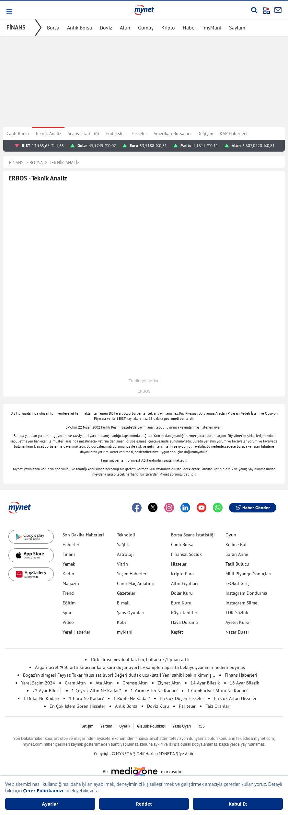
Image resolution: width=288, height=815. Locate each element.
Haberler (71, 544)
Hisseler (139, 133)
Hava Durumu (184, 622)
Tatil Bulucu (237, 564)
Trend (68, 593)
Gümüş (146, 27)
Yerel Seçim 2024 (38, 683)
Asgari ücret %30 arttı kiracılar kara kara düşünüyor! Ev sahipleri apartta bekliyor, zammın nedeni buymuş (140, 667)
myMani (212, 27)
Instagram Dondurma (246, 593)
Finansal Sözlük (186, 554)
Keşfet (177, 632)
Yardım (106, 726)
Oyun (230, 535)
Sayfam (237, 27)
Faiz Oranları (218, 706)
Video (68, 622)
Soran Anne (236, 554)
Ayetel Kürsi (237, 622)
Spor (67, 612)
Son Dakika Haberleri (83, 535)
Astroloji (125, 554)
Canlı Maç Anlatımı (135, 583)
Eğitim (69, 603)
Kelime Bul (236, 544)
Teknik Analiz (48, 133)
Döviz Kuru (158, 706)
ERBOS (143, 391)
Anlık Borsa (79, 27)
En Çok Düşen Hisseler (182, 698)
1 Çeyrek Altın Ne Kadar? (96, 691)
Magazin (71, 583)
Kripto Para (182, 574)
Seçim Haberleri (132, 574)
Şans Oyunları (130, 612)
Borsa (53, 27)
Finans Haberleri (241, 675)
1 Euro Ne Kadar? (86, 698)
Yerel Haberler (76, 632)
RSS (201, 726)
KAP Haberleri (233, 133)
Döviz (106, 27)
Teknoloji (126, 535)
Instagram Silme (241, 603)
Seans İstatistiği (83, 133)
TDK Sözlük (236, 612)
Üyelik (124, 726)
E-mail (123, 603)
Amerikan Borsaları (172, 133)
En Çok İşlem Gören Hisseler (77, 706)
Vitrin (122, 564)
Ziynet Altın (169, 683)
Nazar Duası (237, 632)
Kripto (168, 27)
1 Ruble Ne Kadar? (131, 698)
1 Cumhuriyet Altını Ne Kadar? (217, 691)
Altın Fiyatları (184, 583)
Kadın (68, 574)
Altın (125, 27)
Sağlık (123, 544)
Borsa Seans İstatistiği (193, 535)
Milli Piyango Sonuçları (248, 574)
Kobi (121, 622)
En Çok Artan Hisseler (235, 698)
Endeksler (115, 133)
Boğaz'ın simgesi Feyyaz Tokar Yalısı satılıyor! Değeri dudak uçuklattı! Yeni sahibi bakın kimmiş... (119, 675)
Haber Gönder (253, 508)
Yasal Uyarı (181, 726)
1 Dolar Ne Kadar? (41, 698)
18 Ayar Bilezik (244, 683)
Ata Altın (104, 683)
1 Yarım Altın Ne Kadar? (154, 691)
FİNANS (16, 27)
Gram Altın (75, 683)
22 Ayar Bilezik (47, 691)
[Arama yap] (254, 10)
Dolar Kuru (182, 593)
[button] (8, 11)
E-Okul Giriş (237, 583)
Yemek (69, 564)
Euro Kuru (181, 603)
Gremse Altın (135, 683)
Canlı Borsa (17, 133)
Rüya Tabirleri (185, 612)
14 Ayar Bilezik (205, 683)
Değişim (205, 133)
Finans (69, 554)
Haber (189, 27)
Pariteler (187, 706)
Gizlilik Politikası (151, 726)
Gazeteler (126, 593)
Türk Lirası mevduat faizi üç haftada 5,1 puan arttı (140, 659)
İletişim (87, 726)
